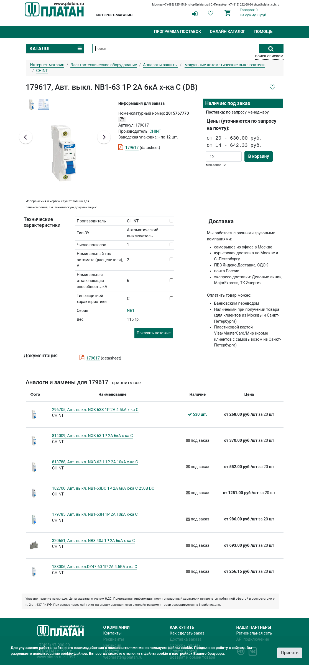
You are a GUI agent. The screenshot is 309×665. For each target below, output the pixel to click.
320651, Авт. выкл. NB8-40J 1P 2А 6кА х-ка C (93, 540)
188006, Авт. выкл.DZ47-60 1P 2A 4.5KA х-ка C (94, 566)
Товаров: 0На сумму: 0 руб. (253, 12)
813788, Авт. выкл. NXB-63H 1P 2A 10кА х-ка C (95, 462)
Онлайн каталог (227, 31)
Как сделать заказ (187, 633)
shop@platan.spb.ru (266, 4)
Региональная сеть (254, 633)
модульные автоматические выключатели (225, 65)
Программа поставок (177, 31)
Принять (289, 652)
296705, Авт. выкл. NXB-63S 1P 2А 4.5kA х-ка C (95, 409)
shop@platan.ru (198, 4)
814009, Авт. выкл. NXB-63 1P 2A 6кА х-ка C (92, 435)
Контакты (112, 633)
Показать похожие (153, 333)
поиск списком (269, 56)
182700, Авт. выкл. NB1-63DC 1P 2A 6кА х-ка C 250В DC (103, 488)
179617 (132, 147)
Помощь (263, 31)
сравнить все (126, 382)
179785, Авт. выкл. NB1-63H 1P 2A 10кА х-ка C (95, 514)
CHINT (155, 131)
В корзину (258, 156)
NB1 (130, 310)
